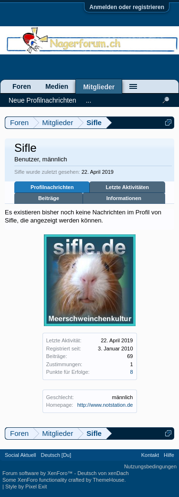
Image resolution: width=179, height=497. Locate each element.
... (89, 100)
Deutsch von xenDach (103, 473)
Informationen (123, 198)
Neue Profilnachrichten (42, 100)
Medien (56, 86)
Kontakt (150, 455)
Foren (21, 86)
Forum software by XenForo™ (38, 473)
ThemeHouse (108, 480)
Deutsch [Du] (56, 455)
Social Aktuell (20, 455)
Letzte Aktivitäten (127, 187)
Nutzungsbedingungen (150, 466)
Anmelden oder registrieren (126, 7)
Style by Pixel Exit (26, 486)
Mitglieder (99, 87)
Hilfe (169, 455)
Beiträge (48, 198)
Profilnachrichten (52, 187)
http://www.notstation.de (105, 405)
